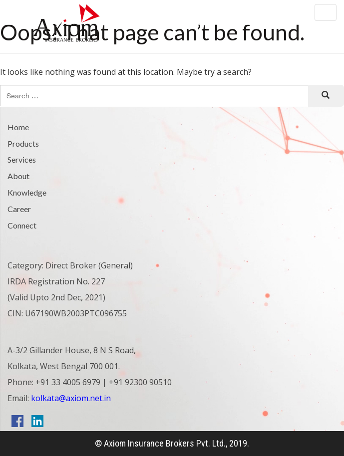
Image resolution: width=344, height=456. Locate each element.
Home (18, 127)
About (18, 176)
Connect (21, 225)
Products (23, 143)
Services (21, 159)
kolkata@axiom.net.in (70, 398)
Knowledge (26, 192)
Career (19, 209)
